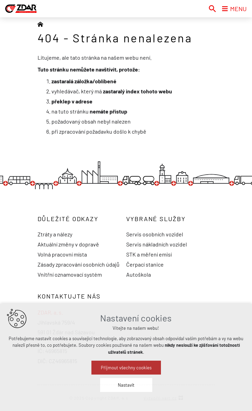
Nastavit (126, 385)
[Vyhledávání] (212, 8)
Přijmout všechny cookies (126, 367)
